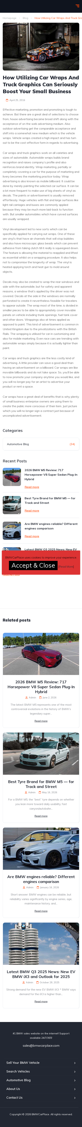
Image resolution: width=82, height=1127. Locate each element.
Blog (25, 18)
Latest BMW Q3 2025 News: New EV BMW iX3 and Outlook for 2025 (41, 974)
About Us (13, 1089)
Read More (66, 566)
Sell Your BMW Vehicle (23, 1062)
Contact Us (14, 1097)
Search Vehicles (18, 1071)
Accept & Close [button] (33, 565)
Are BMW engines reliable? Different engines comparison (51, 526)
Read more (32, 487)
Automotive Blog (18, 444)
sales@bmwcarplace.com (41, 1045)
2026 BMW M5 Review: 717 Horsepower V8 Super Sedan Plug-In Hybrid (51, 474)
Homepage (9, 18)
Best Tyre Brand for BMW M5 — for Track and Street (50, 500)
